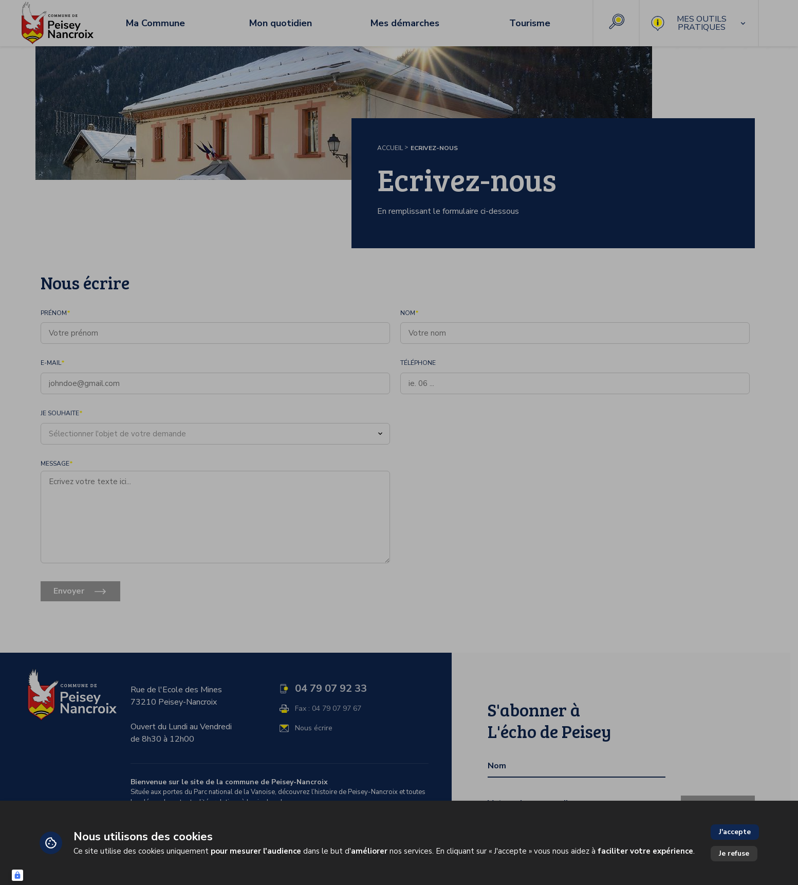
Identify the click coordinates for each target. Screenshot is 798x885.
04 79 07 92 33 (331, 689)
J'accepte (735, 832)
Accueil (390, 148)
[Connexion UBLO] (17, 875)
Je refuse (734, 853)
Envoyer (68, 591)
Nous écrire (313, 728)
